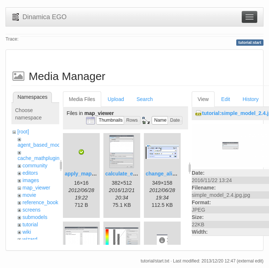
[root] (23, 132)
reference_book (40, 202)
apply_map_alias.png (91, 174)
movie (29, 195)
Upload (116, 99)
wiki (26, 232)
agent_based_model (41, 145)
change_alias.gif (166, 174)
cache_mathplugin (39, 158)
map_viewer (36, 188)
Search (145, 99)
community (34, 165)
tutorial (30, 224)
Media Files (82, 99)
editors (30, 173)
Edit (225, 99)
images (30, 180)
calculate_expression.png (136, 174)
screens (31, 210)
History (251, 99)
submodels (34, 217)
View (203, 99)
